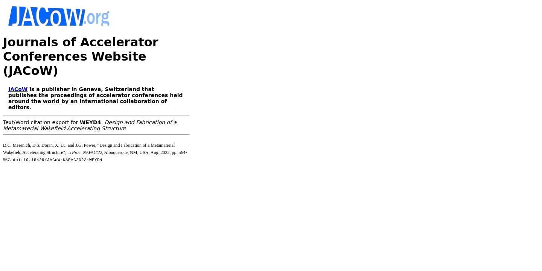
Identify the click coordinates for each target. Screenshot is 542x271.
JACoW (17, 61)
